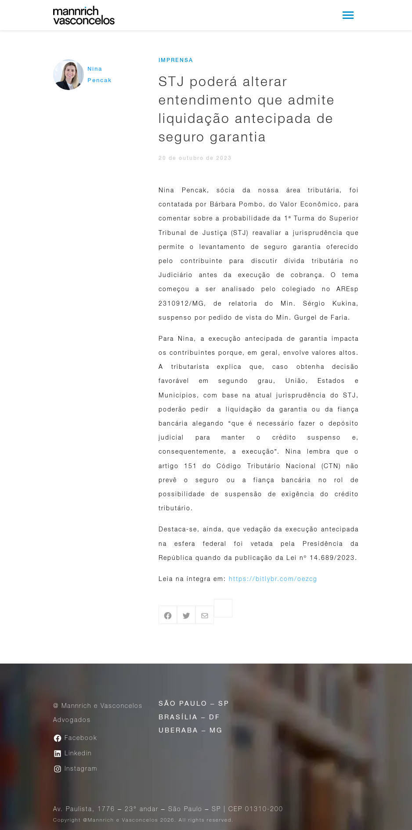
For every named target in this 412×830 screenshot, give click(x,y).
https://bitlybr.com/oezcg (273, 578)
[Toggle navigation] (348, 15)
